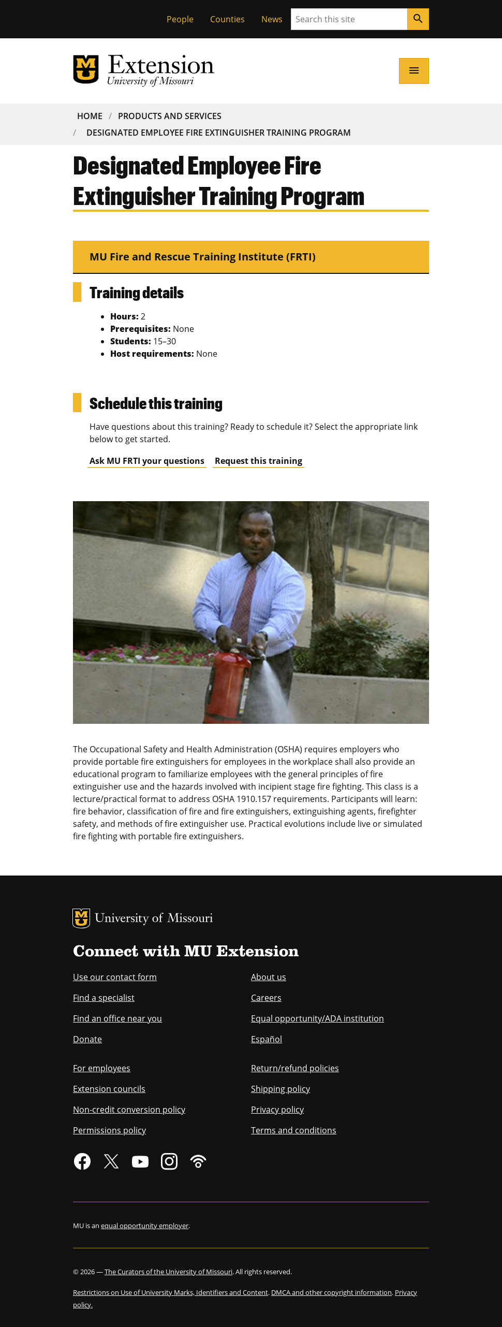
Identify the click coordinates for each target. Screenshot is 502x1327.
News (272, 19)
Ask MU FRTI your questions (147, 460)
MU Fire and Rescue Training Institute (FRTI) (203, 257)
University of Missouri (154, 919)
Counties (227, 19)
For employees (101, 1068)
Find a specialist (104, 997)
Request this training (258, 460)
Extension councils (109, 1089)
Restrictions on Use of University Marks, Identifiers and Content (170, 1292)
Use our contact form (115, 977)
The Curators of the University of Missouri (168, 1271)
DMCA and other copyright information (331, 1292)
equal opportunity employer (144, 1225)
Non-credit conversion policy (129, 1109)
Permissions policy (109, 1130)
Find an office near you (117, 1018)
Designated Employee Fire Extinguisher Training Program (218, 132)
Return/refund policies (295, 1068)
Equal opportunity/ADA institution (317, 1018)
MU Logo (81, 918)
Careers (266, 997)
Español (266, 1039)
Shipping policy (280, 1089)
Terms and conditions (293, 1130)
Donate (87, 1039)
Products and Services (170, 116)
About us (268, 977)
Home (89, 116)
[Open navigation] (414, 71)
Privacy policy (277, 1109)
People (180, 19)
